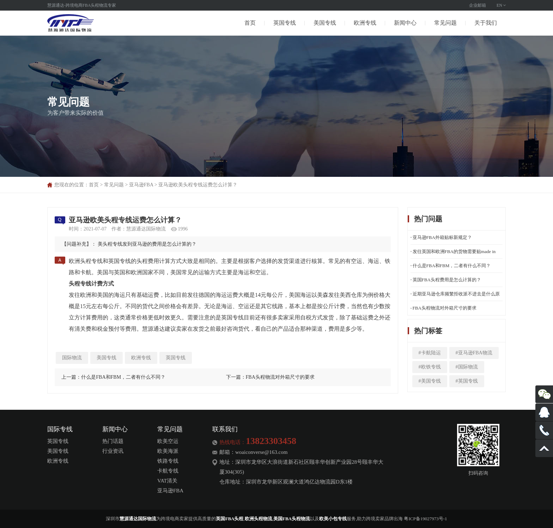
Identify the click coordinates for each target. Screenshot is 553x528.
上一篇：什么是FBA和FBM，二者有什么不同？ (113, 377)
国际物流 (72, 357)
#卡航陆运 (430, 352)
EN (499, 5)
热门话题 (112, 441)
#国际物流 (467, 367)
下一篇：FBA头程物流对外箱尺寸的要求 (270, 377)
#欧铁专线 (430, 367)
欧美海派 (167, 451)
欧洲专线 (365, 23)
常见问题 (445, 23)
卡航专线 (167, 471)
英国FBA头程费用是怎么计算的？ (447, 279)
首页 (250, 23)
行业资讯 (112, 451)
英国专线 (284, 23)
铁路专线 (167, 461)
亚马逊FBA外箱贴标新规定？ (442, 237)
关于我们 (485, 23)
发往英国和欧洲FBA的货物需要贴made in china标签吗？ (454, 254)
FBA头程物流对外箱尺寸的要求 (444, 308)
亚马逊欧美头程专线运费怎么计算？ (197, 184)
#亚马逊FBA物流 (474, 352)
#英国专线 (467, 381)
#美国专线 (430, 381)
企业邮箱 (477, 5)
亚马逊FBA (141, 184)
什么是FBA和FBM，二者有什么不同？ (452, 265)
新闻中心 (405, 23)
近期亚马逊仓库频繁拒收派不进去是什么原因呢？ (456, 296)
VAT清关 (167, 481)
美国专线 (325, 23)
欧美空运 (167, 441)
